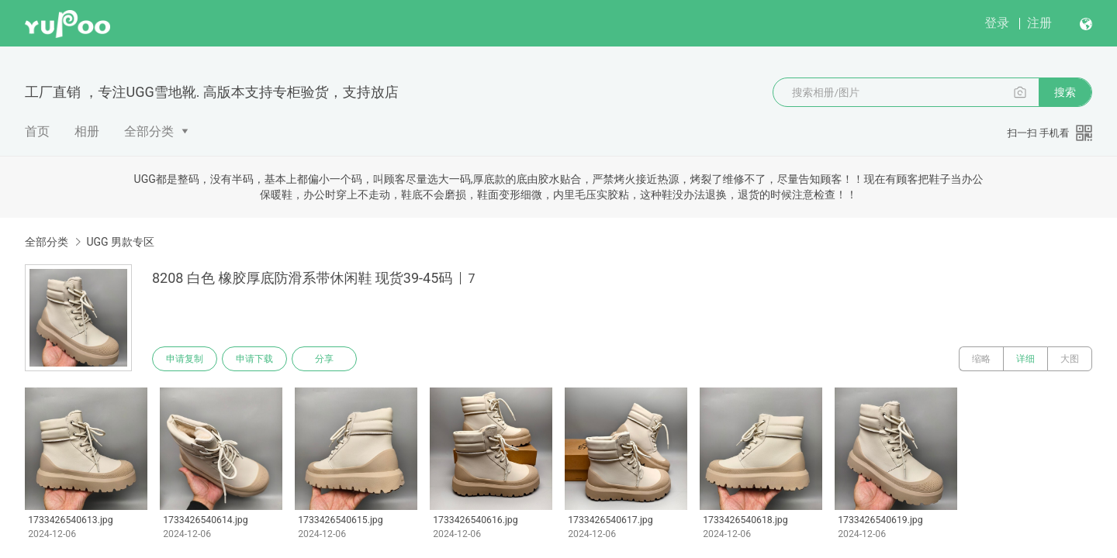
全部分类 (149, 131)
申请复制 (184, 358)
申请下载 (254, 358)
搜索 (1065, 92)
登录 (996, 23)
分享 (324, 358)
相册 (86, 131)
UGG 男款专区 (120, 242)
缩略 (981, 358)
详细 (1025, 358)
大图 (1069, 358)
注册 (1039, 23)
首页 (37, 131)
